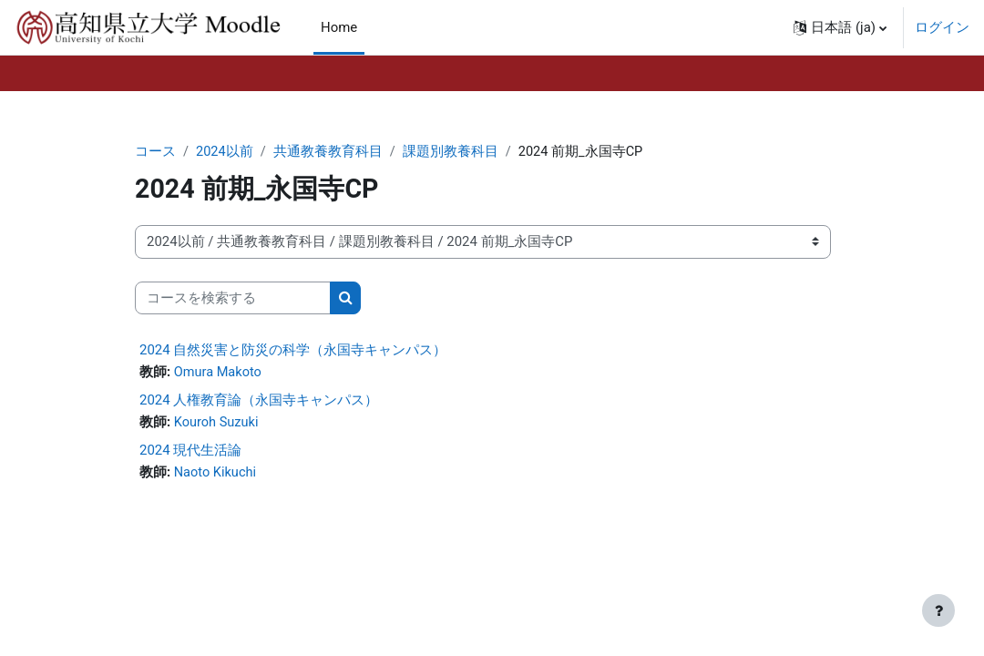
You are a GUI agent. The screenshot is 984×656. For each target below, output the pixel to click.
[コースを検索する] (233, 298)
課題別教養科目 (451, 152)
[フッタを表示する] (938, 610)
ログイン (942, 27)
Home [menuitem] (339, 27)
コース (155, 152)
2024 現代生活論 (190, 451)
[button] (840, 27)
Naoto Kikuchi (216, 474)
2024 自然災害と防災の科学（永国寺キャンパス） (292, 351)
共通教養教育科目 (329, 152)
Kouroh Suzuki (217, 423)
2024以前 (225, 152)
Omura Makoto (219, 373)
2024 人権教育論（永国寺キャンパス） (258, 401)
